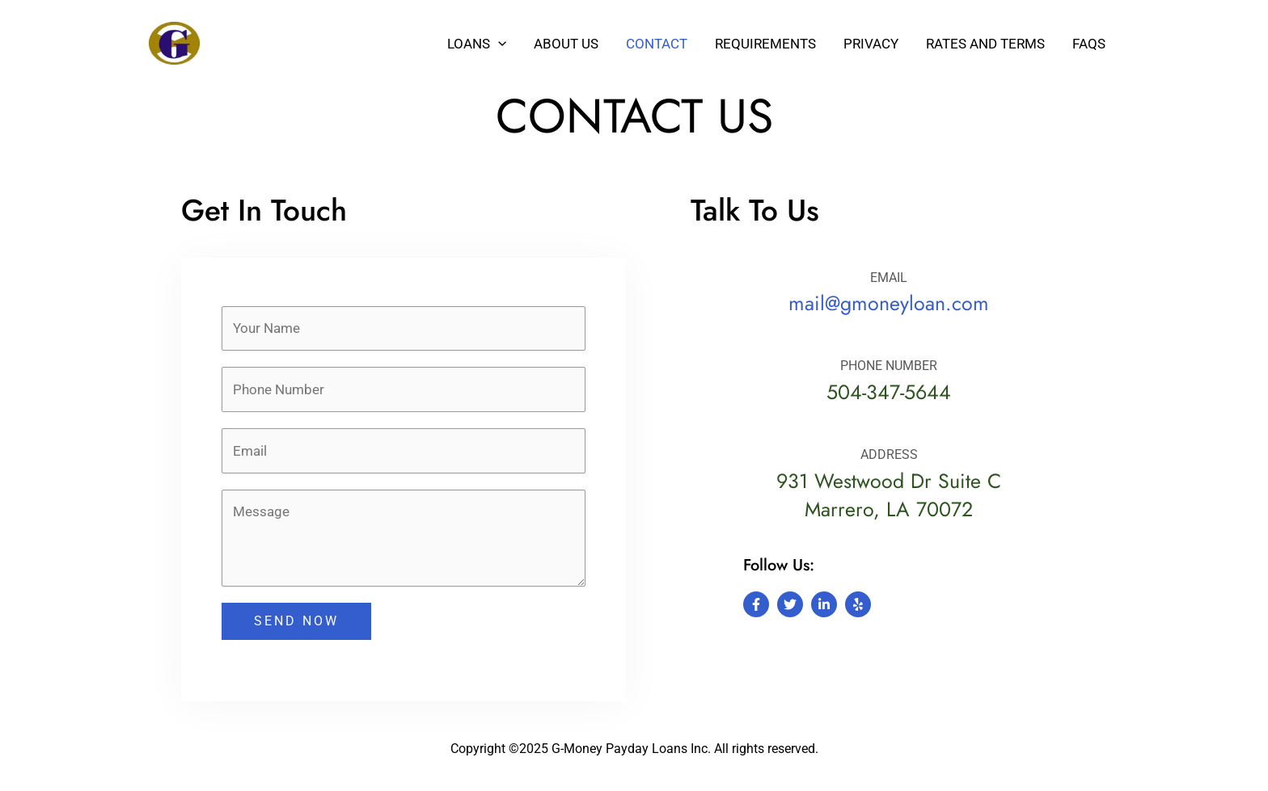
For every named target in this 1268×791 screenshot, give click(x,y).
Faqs (1088, 44)
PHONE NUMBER (888, 365)
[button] (498, 43)
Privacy (870, 44)
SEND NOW (296, 622)
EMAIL (888, 277)
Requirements (765, 44)
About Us (566, 44)
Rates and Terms (985, 44)
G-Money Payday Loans (311, 42)
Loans (476, 43)
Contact (656, 44)
